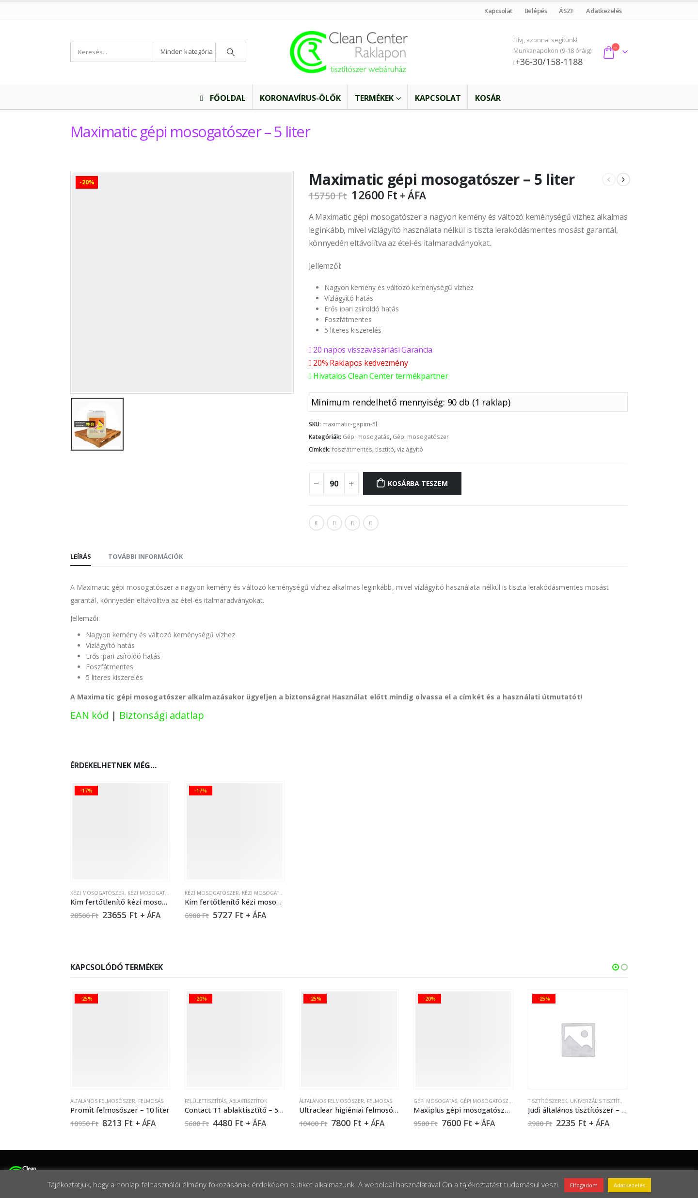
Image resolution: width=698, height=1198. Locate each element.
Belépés (535, 10)
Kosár (488, 98)
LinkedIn (352, 523)
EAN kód (89, 715)
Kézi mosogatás (149, 893)
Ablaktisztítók (248, 1101)
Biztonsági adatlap (161, 715)
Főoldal (221, 98)
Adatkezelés (604, 10)
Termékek (374, 98)
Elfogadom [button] (584, 1185)
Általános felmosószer (102, 1101)
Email (371, 523)
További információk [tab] (145, 556)
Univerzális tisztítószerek (606, 1101)
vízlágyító (410, 449)
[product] (120, 831)
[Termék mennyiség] (334, 483)
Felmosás (150, 1101)
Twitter (334, 523)
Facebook (316, 523)
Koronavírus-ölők (300, 98)
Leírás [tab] (80, 556)
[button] (615, 967)
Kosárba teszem (417, 483)
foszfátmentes (352, 449)
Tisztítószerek (547, 1101)
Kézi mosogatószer (97, 893)
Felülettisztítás (205, 1101)
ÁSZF (566, 10)
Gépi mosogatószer (421, 437)
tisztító (384, 449)
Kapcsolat (498, 10)
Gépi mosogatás (366, 437)
